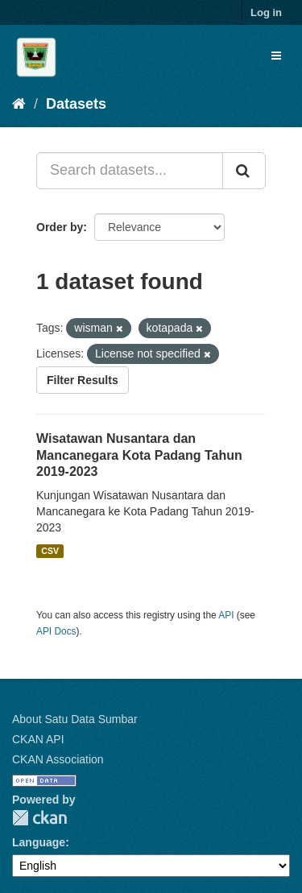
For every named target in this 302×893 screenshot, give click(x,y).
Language (38, 842)
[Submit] (244, 170)
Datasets (76, 104)
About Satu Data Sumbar (75, 719)
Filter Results (82, 380)
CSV (50, 551)
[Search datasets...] (129, 170)
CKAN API (38, 739)
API (226, 615)
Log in (266, 12)
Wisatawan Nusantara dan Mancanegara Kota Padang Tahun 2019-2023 (139, 455)
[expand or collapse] (276, 55)
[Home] (19, 104)
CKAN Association (58, 759)
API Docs (56, 631)
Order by (59, 227)
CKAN (39, 817)
